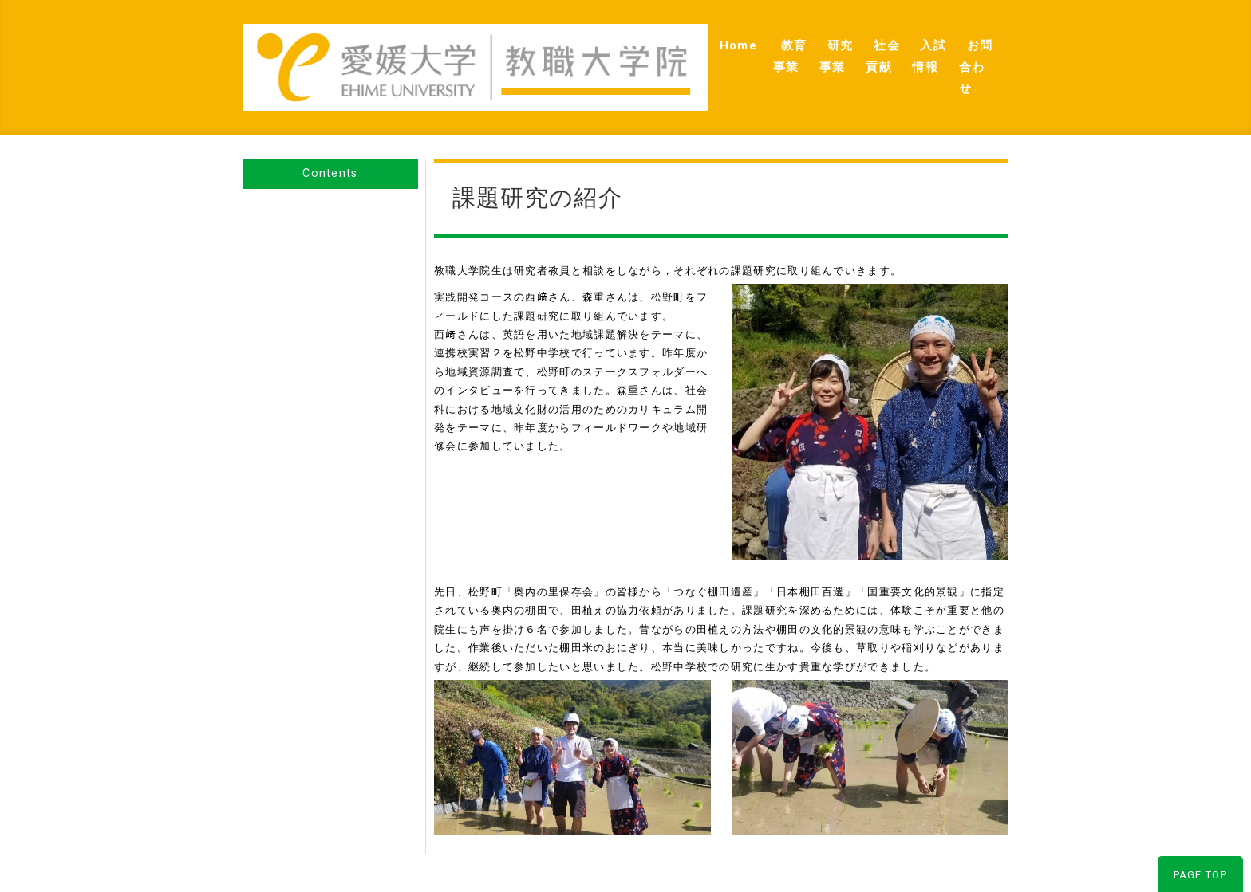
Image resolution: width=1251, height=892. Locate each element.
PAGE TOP (1200, 838)
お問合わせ (965, 48)
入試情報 (886, 48)
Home (600, 48)
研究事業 (740, 48)
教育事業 (667, 48)
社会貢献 (813, 48)
